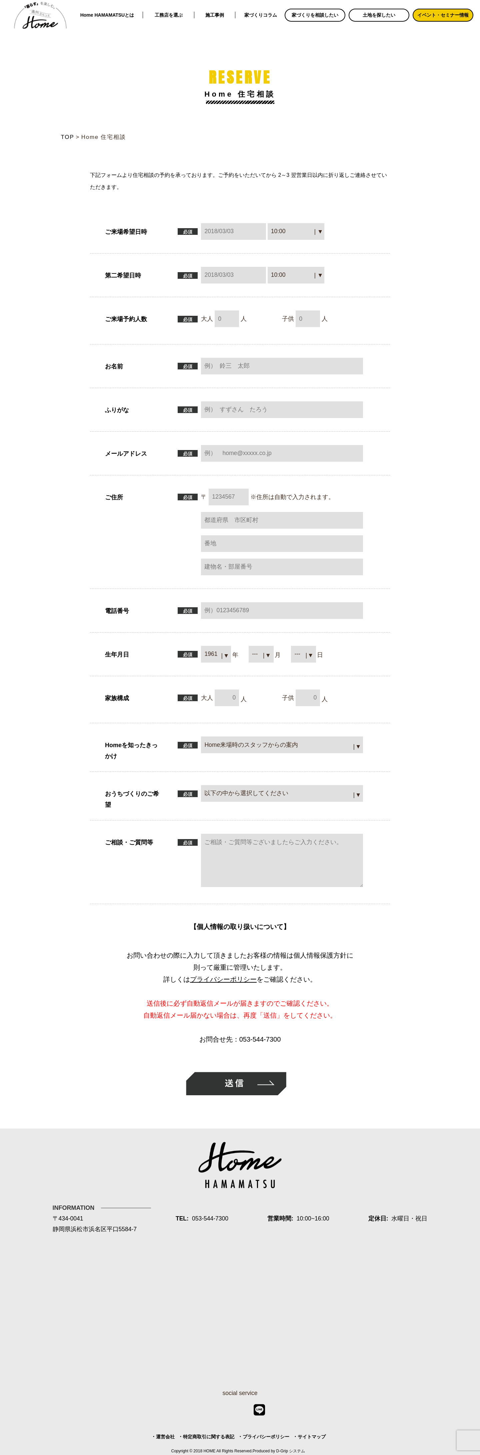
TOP (67, 137)
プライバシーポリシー (223, 979)
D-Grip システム (290, 1451)
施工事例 (214, 15)
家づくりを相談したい (315, 15)
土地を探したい (379, 15)
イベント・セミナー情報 (443, 15)
